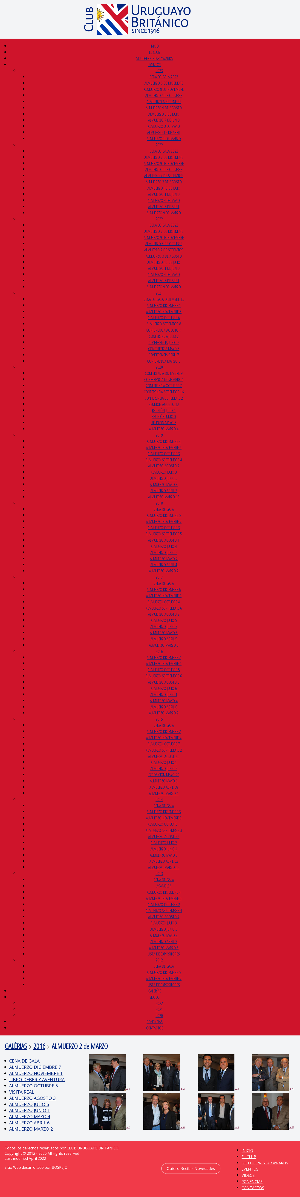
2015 (159, 719)
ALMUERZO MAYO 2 (164, 558)
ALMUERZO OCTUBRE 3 (164, 453)
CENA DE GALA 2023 (164, 77)
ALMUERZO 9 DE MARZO (164, 213)
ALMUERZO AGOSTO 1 (163, 540)
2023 (159, 70)
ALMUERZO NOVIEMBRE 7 (164, 521)
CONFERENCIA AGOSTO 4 (163, 330)
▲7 (218, 1111)
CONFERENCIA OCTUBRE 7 (164, 385)
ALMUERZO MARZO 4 (164, 429)
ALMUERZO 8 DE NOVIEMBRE (164, 89)
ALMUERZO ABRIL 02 (164, 861)
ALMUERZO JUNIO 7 (163, 626)
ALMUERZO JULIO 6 (164, 688)
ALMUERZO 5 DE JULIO (163, 114)
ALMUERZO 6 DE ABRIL (163, 206)
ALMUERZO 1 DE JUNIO (164, 194)
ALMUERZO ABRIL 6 (163, 707)
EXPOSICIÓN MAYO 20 (163, 774)
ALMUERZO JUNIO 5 (163, 478)
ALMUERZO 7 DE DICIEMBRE (163, 157)
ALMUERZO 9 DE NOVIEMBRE (164, 163)
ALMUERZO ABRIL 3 (163, 490)
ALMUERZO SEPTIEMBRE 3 (164, 830)
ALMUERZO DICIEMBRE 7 (164, 657)
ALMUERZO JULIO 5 (164, 620)
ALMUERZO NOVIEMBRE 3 (164, 311)
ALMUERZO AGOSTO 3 (163, 682)
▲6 (164, 1111)
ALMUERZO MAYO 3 (164, 632)
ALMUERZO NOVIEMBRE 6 (164, 447)
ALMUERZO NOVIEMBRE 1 (164, 595)
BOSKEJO (59, 1167)
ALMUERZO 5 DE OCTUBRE (163, 169)
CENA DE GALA (164, 509)
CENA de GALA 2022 (164, 151)
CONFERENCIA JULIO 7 (164, 336)
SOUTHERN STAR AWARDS (154, 58)
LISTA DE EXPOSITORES (164, 954)
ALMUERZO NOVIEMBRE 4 (164, 737)
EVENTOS (154, 64)
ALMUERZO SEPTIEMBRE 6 (164, 608)
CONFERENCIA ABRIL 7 (164, 355)
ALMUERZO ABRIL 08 (164, 787)
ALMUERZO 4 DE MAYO (164, 200)
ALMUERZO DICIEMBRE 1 (164, 305)
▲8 (273, 1111)
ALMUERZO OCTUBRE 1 (164, 824)
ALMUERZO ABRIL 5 (163, 639)
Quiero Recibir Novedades (191, 1168)
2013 (159, 873)
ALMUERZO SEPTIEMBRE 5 (164, 534)
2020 (159, 367)
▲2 (164, 1072)
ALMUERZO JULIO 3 (164, 472)
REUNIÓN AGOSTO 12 (164, 404)
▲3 (218, 1072)
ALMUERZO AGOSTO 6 (163, 836)
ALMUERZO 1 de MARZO (164, 138)
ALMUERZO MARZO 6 (164, 947)
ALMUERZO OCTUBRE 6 (164, 317)
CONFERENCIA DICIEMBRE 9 (164, 373)
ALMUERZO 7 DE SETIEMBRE (163, 175)
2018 (159, 503)
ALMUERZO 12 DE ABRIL (163, 132)
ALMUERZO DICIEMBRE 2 (164, 731)
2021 (159, 293)
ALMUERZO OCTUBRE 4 (164, 602)
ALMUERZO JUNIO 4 (163, 849)
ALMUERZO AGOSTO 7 (163, 466)
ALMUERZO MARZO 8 (164, 645)
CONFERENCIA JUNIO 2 (164, 342)
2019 (159, 435)
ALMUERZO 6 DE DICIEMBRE (163, 83)
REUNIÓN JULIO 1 (164, 410)
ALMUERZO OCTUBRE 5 (164, 669)
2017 (159, 577)
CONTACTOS (154, 1028)
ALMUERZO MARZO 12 (163, 867)
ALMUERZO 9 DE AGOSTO (164, 108)
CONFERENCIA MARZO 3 (163, 361)
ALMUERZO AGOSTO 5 (163, 756)
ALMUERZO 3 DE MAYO (164, 126)
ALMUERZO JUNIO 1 (163, 694)
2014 (159, 799)
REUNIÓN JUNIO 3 (164, 416)
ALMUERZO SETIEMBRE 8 (164, 324)
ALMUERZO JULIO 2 (164, 842)
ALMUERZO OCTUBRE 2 (164, 904)
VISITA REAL (21, 1092)
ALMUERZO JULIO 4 (164, 546)
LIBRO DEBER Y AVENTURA (37, 1079)
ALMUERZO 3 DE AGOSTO (164, 182)
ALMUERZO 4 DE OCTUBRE (163, 95)
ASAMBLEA (163, 886)
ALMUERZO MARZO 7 (164, 571)
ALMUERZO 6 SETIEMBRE (164, 101)
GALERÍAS (154, 991)
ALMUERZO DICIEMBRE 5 (164, 515)
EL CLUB (154, 52)
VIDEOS (155, 997)
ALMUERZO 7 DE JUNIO (164, 120)
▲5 (109, 1111)
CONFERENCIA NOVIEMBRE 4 (163, 379)
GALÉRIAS (16, 1046)
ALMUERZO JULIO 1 (164, 762)
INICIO (154, 46)
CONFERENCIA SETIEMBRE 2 (164, 398)
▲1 (109, 1072)
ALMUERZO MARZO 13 (163, 497)
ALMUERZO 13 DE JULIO (163, 188)
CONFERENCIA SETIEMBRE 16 (164, 392)
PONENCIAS (155, 1021)
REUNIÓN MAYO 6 (163, 422)
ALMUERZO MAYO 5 (164, 855)
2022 (159, 145)
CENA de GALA (164, 966)
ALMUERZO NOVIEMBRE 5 (164, 818)
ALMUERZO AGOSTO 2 (163, 614)
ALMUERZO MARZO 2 (164, 713)
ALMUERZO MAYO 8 (164, 484)
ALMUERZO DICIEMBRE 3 (164, 811)
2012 (159, 960)
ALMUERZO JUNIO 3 (163, 768)
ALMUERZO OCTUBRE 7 (164, 744)
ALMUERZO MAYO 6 (164, 781)
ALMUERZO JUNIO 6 (163, 552)
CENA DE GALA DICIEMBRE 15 (164, 299)
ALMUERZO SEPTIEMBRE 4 (164, 460)
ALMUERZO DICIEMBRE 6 (164, 589)
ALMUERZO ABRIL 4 (163, 564)
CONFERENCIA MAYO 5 (163, 348)
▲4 (273, 1072)
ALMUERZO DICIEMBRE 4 (164, 441)
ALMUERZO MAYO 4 (164, 700)
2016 (159, 651)
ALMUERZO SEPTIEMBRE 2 (164, 750)
